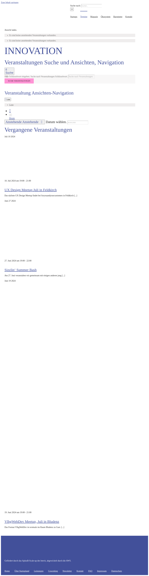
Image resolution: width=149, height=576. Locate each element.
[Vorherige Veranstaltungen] (10, 111)
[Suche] (72, 9)
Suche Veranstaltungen (19, 81)
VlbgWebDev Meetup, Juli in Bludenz (32, 521)
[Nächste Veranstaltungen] (10, 115)
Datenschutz (116, 571)
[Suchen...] (91, 6)
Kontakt (80, 571)
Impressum (102, 571)
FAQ (90, 571)
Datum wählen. (56, 122)
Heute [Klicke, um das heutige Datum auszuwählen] (12, 118)
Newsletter (67, 571)
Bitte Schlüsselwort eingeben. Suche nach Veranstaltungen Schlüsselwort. (36, 76)
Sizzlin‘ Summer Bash (21, 270)
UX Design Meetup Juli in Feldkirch (31, 190)
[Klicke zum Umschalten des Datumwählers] (25, 122)
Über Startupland (21, 571)
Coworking (53, 571)
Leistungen (38, 571)
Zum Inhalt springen (9, 2)
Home (7, 571)
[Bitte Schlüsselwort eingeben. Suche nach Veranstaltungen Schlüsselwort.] (81, 76)
